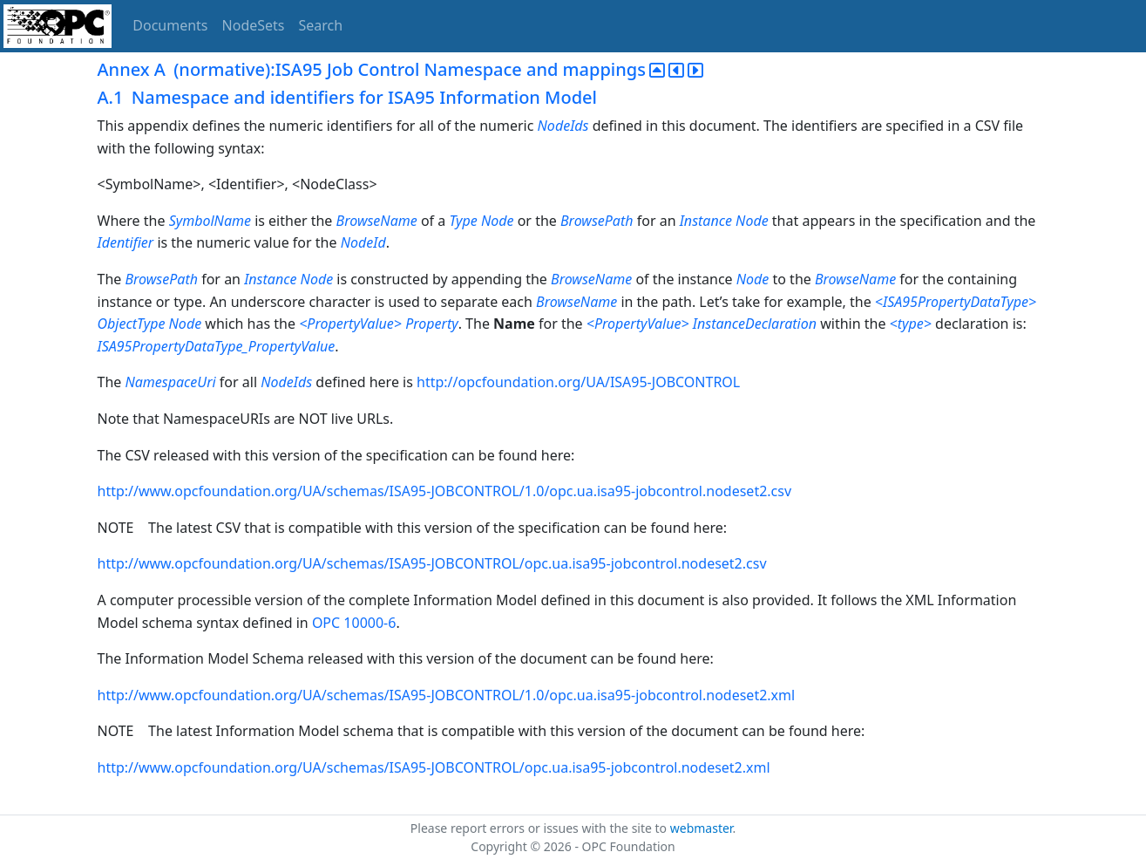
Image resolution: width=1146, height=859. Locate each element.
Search (321, 25)
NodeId (363, 242)
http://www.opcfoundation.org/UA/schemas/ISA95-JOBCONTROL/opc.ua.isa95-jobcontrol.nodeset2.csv (432, 563)
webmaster (701, 828)
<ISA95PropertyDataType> (955, 301)
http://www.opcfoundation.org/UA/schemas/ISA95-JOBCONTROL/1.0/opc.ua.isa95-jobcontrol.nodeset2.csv (445, 491)
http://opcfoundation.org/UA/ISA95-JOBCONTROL (578, 382)
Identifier (126, 242)
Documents (169, 25)
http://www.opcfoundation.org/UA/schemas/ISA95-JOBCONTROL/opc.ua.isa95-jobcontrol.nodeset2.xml (434, 767)
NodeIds (563, 125)
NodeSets (253, 25)
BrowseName (376, 220)
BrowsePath (597, 220)
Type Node (481, 220)
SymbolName (210, 220)
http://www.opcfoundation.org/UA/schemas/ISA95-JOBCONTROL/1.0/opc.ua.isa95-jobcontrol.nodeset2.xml (447, 695)
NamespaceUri (170, 382)
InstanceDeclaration (755, 323)
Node (753, 279)
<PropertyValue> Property (378, 323)
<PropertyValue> (638, 323)
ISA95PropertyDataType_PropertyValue (217, 346)
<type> (911, 323)
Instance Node (724, 220)
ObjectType (132, 323)
